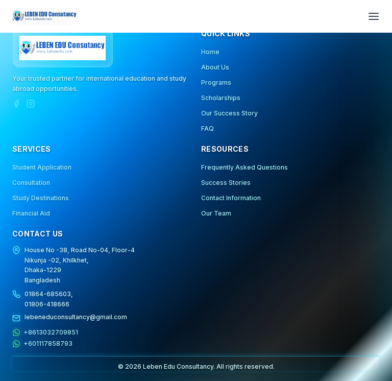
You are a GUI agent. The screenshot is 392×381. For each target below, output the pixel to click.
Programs (216, 82)
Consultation (31, 182)
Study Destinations (40, 198)
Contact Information (231, 198)
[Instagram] (31, 104)
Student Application (41, 167)
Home (210, 52)
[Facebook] (16, 104)
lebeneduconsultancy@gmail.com (75, 317)
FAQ (207, 128)
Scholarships (220, 98)
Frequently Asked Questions (244, 167)
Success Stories (226, 182)
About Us (215, 67)
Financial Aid (31, 213)
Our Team (216, 213)
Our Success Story (229, 113)
